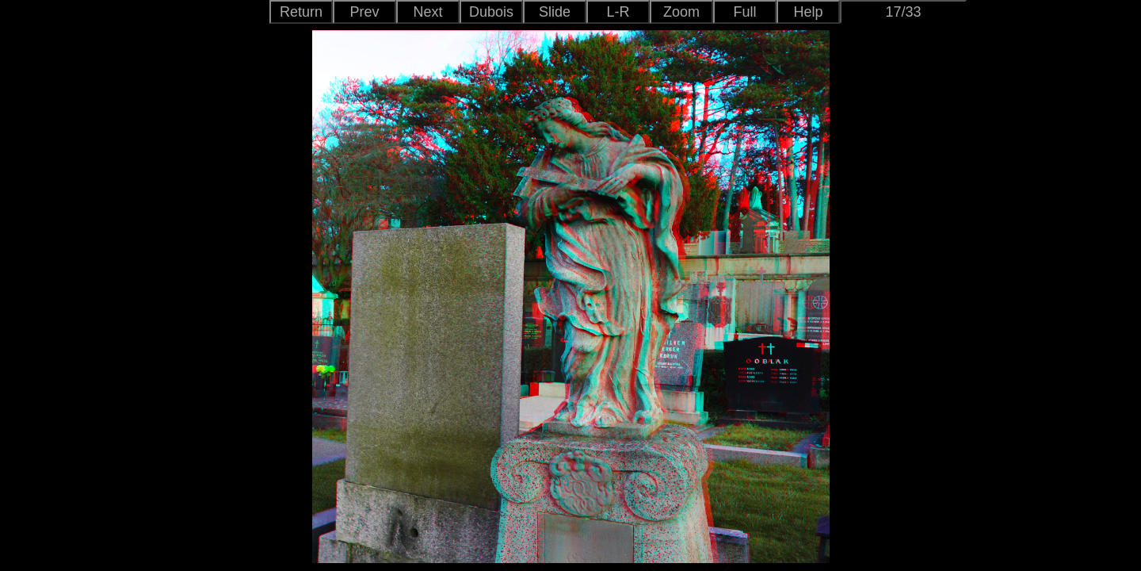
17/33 (903, 12)
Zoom (681, 12)
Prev (364, 12)
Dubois (491, 12)
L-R (617, 12)
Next (427, 12)
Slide (554, 12)
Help (807, 12)
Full (744, 12)
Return (301, 12)
